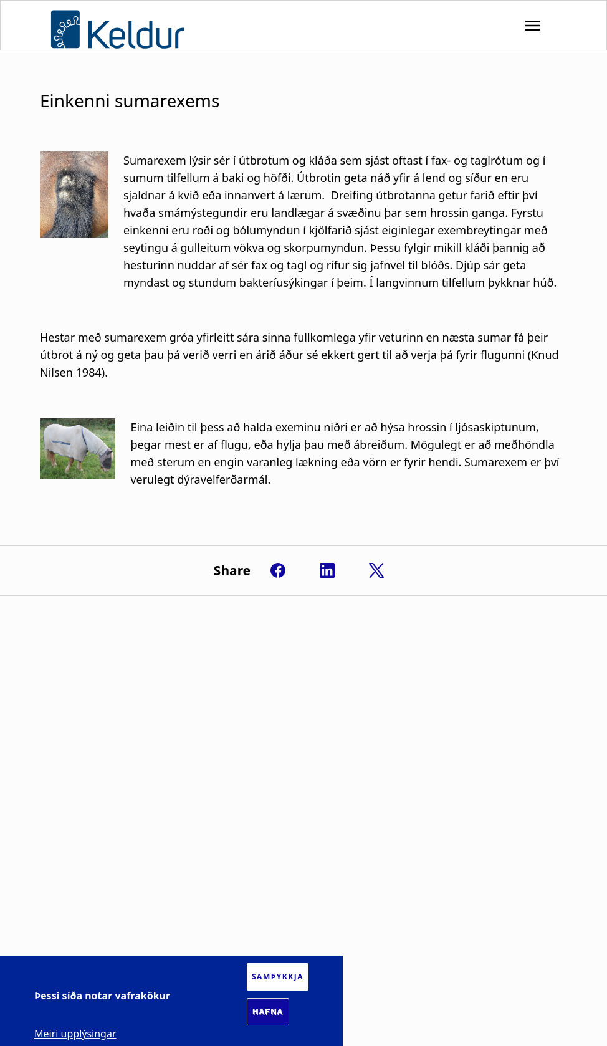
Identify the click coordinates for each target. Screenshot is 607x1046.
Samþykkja (278, 976)
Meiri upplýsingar (75, 1033)
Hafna (268, 1011)
